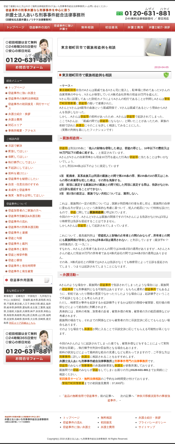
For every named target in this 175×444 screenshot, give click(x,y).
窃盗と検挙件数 (18, 254)
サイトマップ (147, 427)
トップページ (16, 27)
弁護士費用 (135, 27)
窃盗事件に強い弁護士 (64, 27)
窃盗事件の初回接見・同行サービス (29, 106)
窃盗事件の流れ (40, 27)
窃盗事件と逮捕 (18, 232)
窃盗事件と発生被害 (20, 271)
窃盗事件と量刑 (18, 249)
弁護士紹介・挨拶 (159, 27)
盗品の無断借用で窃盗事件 (80, 395)
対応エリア (15, 125)
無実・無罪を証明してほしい (26, 195)
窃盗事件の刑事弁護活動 (23, 227)
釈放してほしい (18, 151)
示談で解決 (15, 145)
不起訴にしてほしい (20, 167)
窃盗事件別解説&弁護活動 (24, 215)
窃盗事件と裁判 (18, 243)
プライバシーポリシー (152, 422)
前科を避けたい (18, 173)
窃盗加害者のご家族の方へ (24, 210)
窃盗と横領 (15, 260)
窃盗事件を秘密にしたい (23, 178)
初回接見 (111, 27)
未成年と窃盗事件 (19, 189)
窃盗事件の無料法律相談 (23, 98)
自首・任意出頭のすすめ (23, 184)
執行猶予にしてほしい (22, 162)
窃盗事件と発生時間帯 (22, 265)
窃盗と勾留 (15, 238)
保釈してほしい (18, 156)
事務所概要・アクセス (22, 130)
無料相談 (87, 27)
